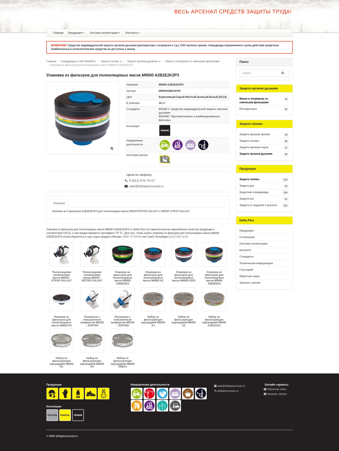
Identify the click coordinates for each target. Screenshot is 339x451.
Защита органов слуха (264, 147)
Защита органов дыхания (142, 61)
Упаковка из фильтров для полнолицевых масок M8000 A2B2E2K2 (122, 278)
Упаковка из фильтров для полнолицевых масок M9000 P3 (61, 321)
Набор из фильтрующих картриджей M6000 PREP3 (122, 362)
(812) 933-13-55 (179, 236)
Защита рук (264, 186)
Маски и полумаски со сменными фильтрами (193, 61)
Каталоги (245, 250)
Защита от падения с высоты (264, 205)
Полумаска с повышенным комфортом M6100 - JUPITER (122, 321)
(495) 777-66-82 (132, 236)
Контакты (133, 32)
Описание (59, 203)
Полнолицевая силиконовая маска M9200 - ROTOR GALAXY (92, 276)
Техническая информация (256, 263)
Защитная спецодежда (264, 192)
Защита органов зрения (264, 134)
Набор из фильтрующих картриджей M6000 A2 (183, 321)
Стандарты (247, 256)
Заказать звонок (250, 282)
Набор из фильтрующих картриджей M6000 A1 (153, 321)
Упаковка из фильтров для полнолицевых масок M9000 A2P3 (183, 276)
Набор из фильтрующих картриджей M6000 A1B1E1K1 (214, 321)
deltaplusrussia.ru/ (227, 390)
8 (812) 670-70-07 (142, 180)
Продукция (76, 32)
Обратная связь (250, 276)
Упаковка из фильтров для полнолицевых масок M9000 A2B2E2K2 (214, 278)
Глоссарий (246, 269)
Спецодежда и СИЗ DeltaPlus (78, 61)
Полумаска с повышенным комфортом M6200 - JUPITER (92, 321)
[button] (121, 61)
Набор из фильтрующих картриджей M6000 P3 (92, 362)
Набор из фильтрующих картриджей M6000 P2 (61, 362)
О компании (247, 237)
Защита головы (110, 61)
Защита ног (264, 199)
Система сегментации (105, 32)
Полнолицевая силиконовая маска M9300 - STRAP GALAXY (61, 276)
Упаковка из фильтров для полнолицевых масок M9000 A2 (153, 276)
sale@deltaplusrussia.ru (146, 186)
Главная (58, 32)
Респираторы (264, 109)
